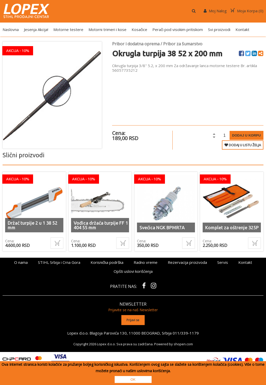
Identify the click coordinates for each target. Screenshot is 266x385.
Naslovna (11, 29)
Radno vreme (145, 262)
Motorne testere (68, 29)
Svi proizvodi (219, 29)
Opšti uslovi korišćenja (133, 271)
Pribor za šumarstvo (182, 44)
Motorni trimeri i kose (107, 29)
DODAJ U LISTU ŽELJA (242, 145)
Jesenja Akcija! (36, 29)
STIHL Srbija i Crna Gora (59, 262)
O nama (21, 262)
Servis (222, 262)
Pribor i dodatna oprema (136, 44)
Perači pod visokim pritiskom (177, 29)
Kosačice (139, 29)
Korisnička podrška (107, 262)
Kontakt (242, 29)
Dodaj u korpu (246, 135)
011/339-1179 (186, 333)
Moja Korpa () (247, 10)
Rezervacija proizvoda (187, 262)
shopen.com (183, 344)
